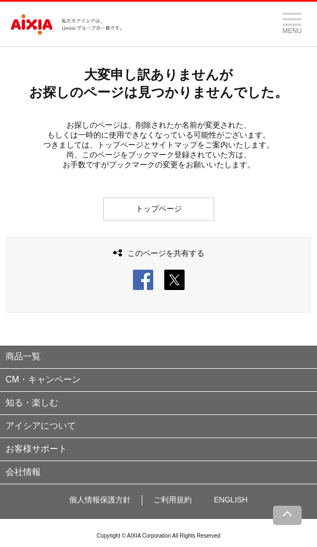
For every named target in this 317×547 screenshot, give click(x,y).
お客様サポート (36, 448)
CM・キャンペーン (43, 379)
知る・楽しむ (31, 402)
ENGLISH (230, 499)
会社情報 (23, 472)
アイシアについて (40, 425)
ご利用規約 (172, 499)
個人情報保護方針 (100, 499)
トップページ (159, 208)
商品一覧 (23, 356)
